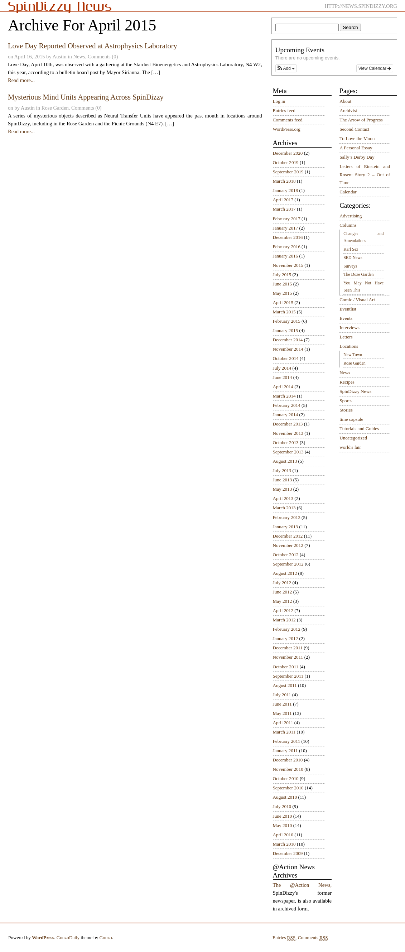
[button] (286, 68)
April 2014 (283, 386)
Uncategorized (353, 438)
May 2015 (282, 293)
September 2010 (288, 787)
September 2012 (288, 564)
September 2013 (288, 452)
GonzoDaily (68, 937)
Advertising (350, 215)
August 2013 (285, 461)
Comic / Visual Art (357, 299)
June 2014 (282, 377)
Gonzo (106, 937)
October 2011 (286, 666)
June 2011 (282, 704)
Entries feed (284, 110)
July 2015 (282, 274)
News (79, 56)
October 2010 (286, 778)
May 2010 (282, 825)
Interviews (349, 327)
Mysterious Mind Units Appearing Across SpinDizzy (86, 97)
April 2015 (283, 302)
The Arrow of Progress (361, 119)
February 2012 (286, 629)
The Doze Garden (358, 274)
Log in (279, 101)
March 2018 (284, 181)
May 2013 (282, 489)
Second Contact (354, 129)
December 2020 (288, 153)
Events (345, 318)
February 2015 (286, 321)
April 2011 (283, 722)
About (345, 101)
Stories (346, 410)
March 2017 (284, 209)
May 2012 (282, 601)
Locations (348, 346)
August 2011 (285, 685)
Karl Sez (350, 249)
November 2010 (288, 769)
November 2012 (288, 545)
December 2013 (288, 424)
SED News (352, 257)
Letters (346, 337)
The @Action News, (302, 885)
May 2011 (282, 713)
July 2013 (282, 470)
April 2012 (283, 610)
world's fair (350, 447)
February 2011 (286, 741)
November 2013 (288, 433)
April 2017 (283, 199)
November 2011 (288, 657)
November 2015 (288, 265)
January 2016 (285, 256)
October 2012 (286, 554)
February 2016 (286, 246)
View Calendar (374, 68)
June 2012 (282, 592)
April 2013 (283, 498)
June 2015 (282, 284)
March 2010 (284, 844)
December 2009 (288, 853)
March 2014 (284, 396)
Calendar (348, 191)
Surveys (350, 266)
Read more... (21, 80)
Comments (313, 938)
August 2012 (285, 573)
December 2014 (288, 339)
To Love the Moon (357, 138)
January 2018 (285, 190)
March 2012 (284, 619)
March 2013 (284, 507)
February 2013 (286, 517)
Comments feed (288, 119)
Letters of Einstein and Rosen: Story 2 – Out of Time (364, 174)
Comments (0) (103, 56)
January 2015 (285, 330)
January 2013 (285, 526)
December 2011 (288, 647)
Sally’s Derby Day (356, 157)
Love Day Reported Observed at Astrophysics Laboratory (92, 46)
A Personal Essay (355, 147)
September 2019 (288, 171)
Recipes (347, 382)
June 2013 (282, 479)
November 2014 (288, 349)
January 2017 (285, 228)
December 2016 (288, 237)
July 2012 (282, 582)
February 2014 (286, 405)
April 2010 (283, 834)
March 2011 (284, 732)
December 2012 (288, 536)
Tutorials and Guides (359, 428)
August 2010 (285, 797)
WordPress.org (286, 129)
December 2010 (288, 760)
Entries (284, 938)
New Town (352, 354)
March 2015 (284, 311)
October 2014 (286, 358)
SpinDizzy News (355, 391)
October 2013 (286, 442)
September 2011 (288, 676)
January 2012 (285, 638)
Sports (345, 400)
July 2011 (282, 694)
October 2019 (286, 162)
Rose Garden (55, 108)
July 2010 (282, 806)
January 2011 (285, 750)
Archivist (348, 110)
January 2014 (285, 414)
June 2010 (282, 816)
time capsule (351, 419)
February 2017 (286, 218)
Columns (348, 225)
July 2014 (282, 368)
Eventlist (347, 309)
